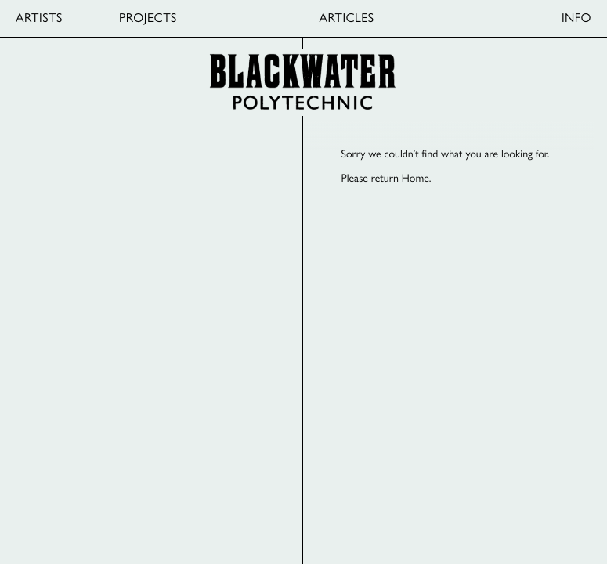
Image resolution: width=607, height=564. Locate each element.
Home (415, 178)
